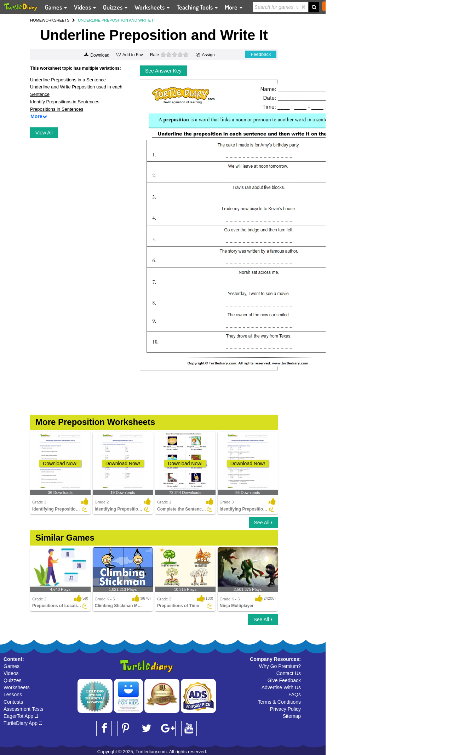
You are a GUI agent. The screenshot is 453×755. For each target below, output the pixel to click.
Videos (11, 673)
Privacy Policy (285, 709)
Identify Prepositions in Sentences (64, 101)
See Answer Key (163, 71)
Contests (13, 702)
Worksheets (17, 687)
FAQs (294, 694)
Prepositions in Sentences (56, 109)
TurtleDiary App (23, 723)
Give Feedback (284, 680)
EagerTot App (21, 716)
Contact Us (288, 673)
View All (44, 133)
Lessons (13, 694)
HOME (36, 20)
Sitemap (292, 716)
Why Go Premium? (280, 666)
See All (263, 522)
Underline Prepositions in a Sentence (68, 79)
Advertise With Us (281, 687)
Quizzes (13, 680)
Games (11, 666)
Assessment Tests (24, 709)
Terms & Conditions (279, 702)
